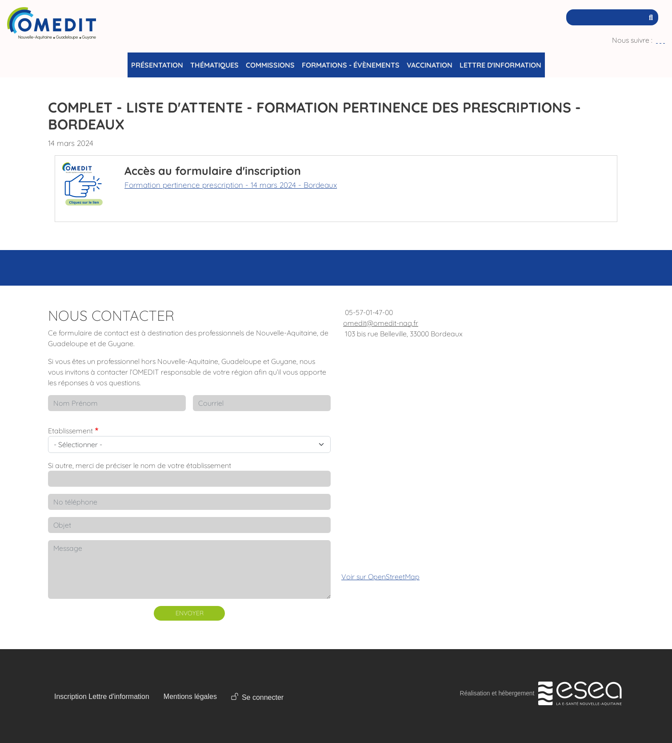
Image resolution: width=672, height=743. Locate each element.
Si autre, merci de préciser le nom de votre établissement (139, 465)
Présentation (157, 65)
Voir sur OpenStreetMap (380, 576)
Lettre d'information (500, 65)
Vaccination (429, 65)
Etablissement (70, 430)
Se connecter (263, 697)
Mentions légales (190, 696)
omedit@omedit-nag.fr (380, 323)
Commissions (270, 65)
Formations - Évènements (351, 65)
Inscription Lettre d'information (101, 696)
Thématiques (214, 65)
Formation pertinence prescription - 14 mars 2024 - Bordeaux (230, 185)
